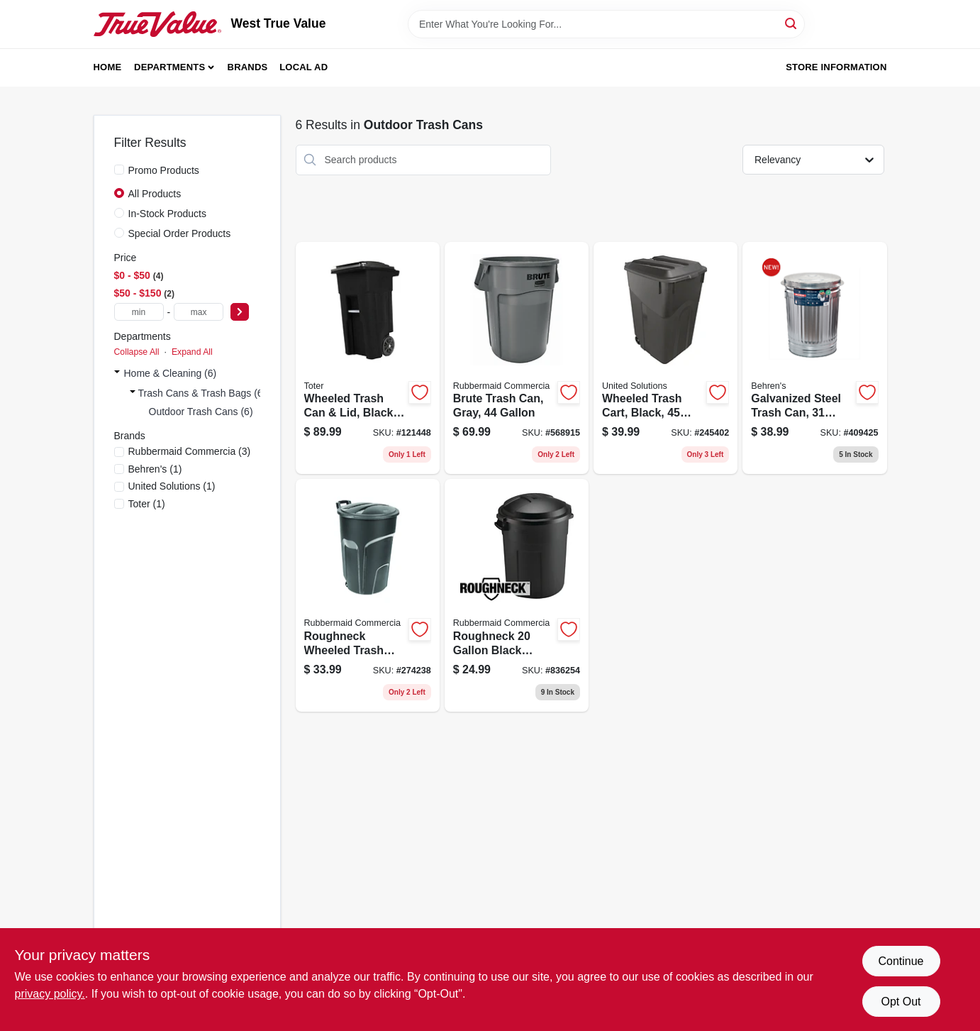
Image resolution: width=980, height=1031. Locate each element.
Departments (169, 67)
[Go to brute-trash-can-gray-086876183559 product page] (517, 358)
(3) (189, 451)
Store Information (836, 67)
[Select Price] (239, 312)
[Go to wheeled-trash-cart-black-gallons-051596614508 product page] (665, 358)
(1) (155, 469)
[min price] (139, 312)
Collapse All (137, 352)
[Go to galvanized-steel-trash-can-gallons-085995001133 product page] (814, 358)
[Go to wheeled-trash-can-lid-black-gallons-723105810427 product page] (368, 358)
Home (108, 67)
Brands (248, 67)
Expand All (192, 352)
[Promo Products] (119, 170)
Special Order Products (179, 233)
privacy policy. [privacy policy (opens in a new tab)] (50, 994)
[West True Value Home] (157, 24)
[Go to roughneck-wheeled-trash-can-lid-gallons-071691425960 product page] (368, 595)
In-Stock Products (167, 213)
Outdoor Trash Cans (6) (201, 411)
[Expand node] (117, 373)
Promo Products (163, 170)
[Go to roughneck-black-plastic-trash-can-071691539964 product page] (517, 595)
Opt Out (900, 1002)
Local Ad (303, 67)
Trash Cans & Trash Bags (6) (202, 393)
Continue (900, 961)
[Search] (791, 23)
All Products (155, 193)
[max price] (198, 312)
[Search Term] (606, 24)
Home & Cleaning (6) (170, 373)
